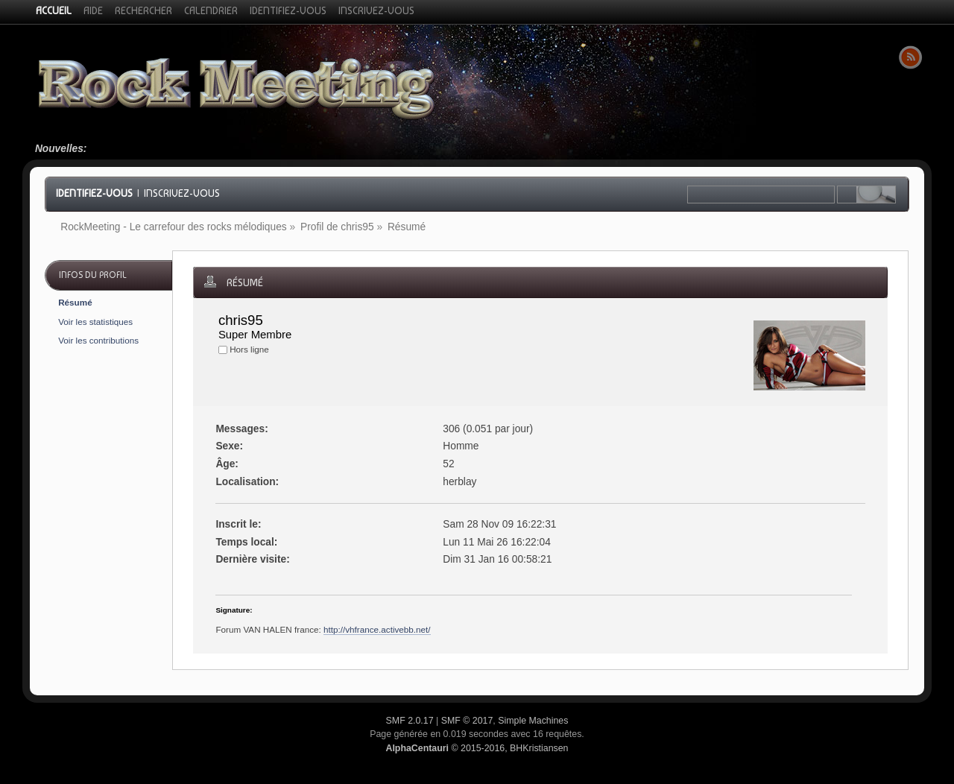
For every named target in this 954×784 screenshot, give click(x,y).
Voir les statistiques (95, 321)
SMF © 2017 (467, 720)
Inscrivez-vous (182, 193)
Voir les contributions (98, 340)
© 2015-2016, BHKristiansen (476, 748)
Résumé (75, 302)
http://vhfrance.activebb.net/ (377, 629)
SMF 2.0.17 (410, 720)
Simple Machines (533, 720)
